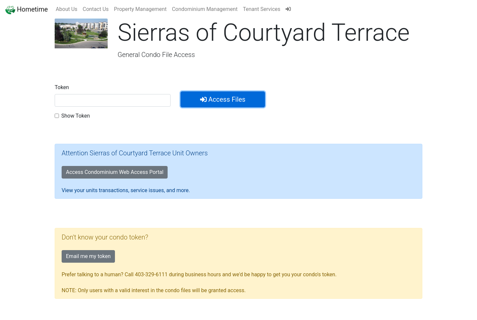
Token (62, 87)
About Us (66, 9)
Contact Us (96, 9)
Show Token (75, 116)
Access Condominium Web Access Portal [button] (114, 172)
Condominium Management (205, 9)
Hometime (26, 9)
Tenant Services (261, 9)
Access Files (222, 99)
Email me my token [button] (88, 256)
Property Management (140, 9)
